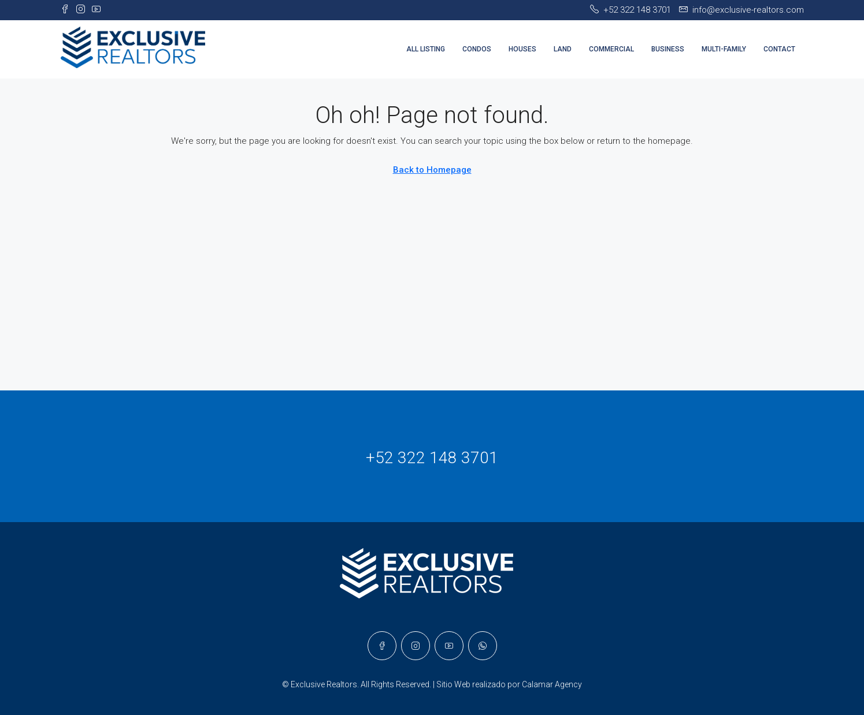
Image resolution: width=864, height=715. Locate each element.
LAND (563, 49)
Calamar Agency (552, 684)
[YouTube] (449, 645)
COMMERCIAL (611, 49)
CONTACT (779, 49)
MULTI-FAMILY (724, 49)
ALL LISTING (425, 49)
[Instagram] (415, 645)
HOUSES (522, 49)
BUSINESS (667, 49)
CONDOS (476, 49)
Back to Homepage (432, 170)
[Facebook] (382, 645)
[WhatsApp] (482, 645)
